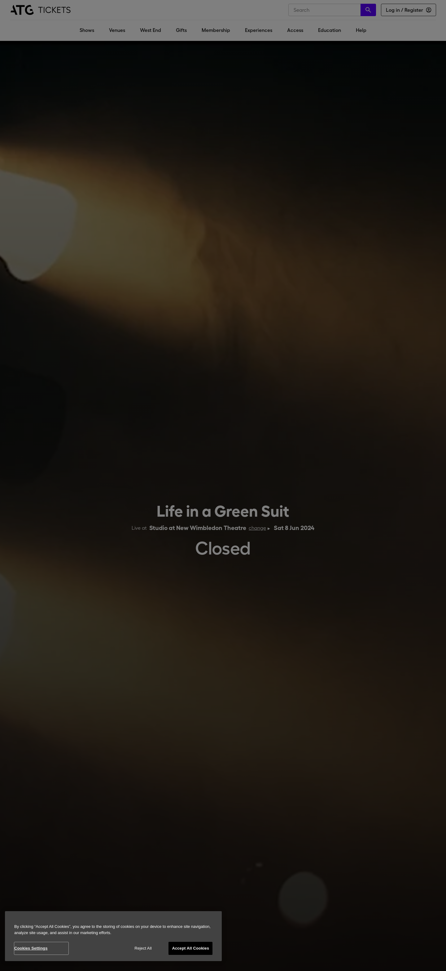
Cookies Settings (31, 948)
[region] (113, 936)
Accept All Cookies (190, 948)
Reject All (143, 948)
